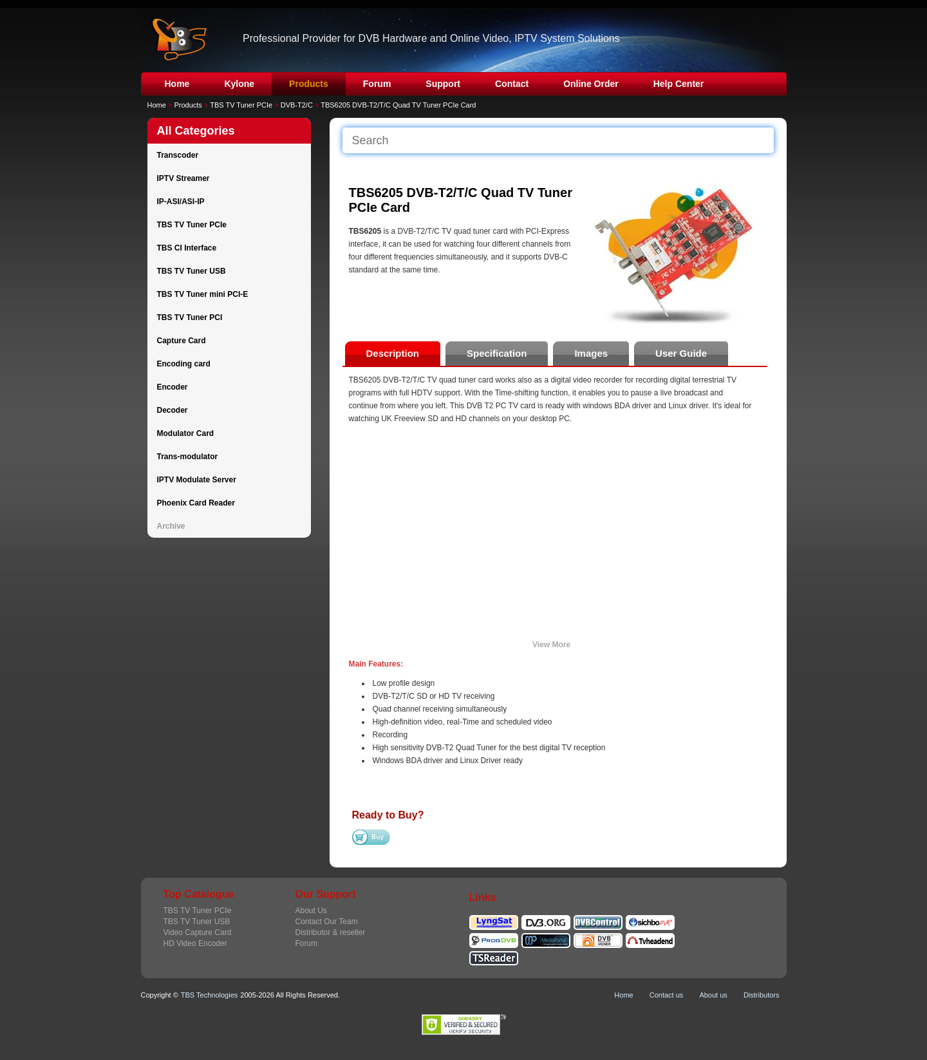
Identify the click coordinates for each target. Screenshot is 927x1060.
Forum (377, 84)
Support (443, 84)
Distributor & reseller (330, 932)
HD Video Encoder (195, 943)
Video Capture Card (198, 932)
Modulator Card (185, 433)
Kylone (239, 84)
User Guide (681, 353)
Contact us (667, 995)
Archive (171, 526)
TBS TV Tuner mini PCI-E (202, 294)
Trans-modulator (187, 456)
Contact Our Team (326, 921)
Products (308, 84)
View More (551, 644)
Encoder (172, 387)
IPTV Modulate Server (196, 479)
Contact (512, 84)
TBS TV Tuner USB (191, 271)
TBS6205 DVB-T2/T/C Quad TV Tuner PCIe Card (398, 105)
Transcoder (178, 155)
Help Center (678, 84)
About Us (311, 910)
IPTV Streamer (183, 178)
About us (713, 995)
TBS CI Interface (187, 247)
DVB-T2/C (297, 105)
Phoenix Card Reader (196, 502)
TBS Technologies (209, 995)
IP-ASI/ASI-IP (181, 201)
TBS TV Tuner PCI (190, 317)
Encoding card (184, 363)
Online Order (591, 84)
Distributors (762, 995)
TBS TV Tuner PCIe (241, 105)
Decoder (172, 410)
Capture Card (181, 340)
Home (177, 84)
